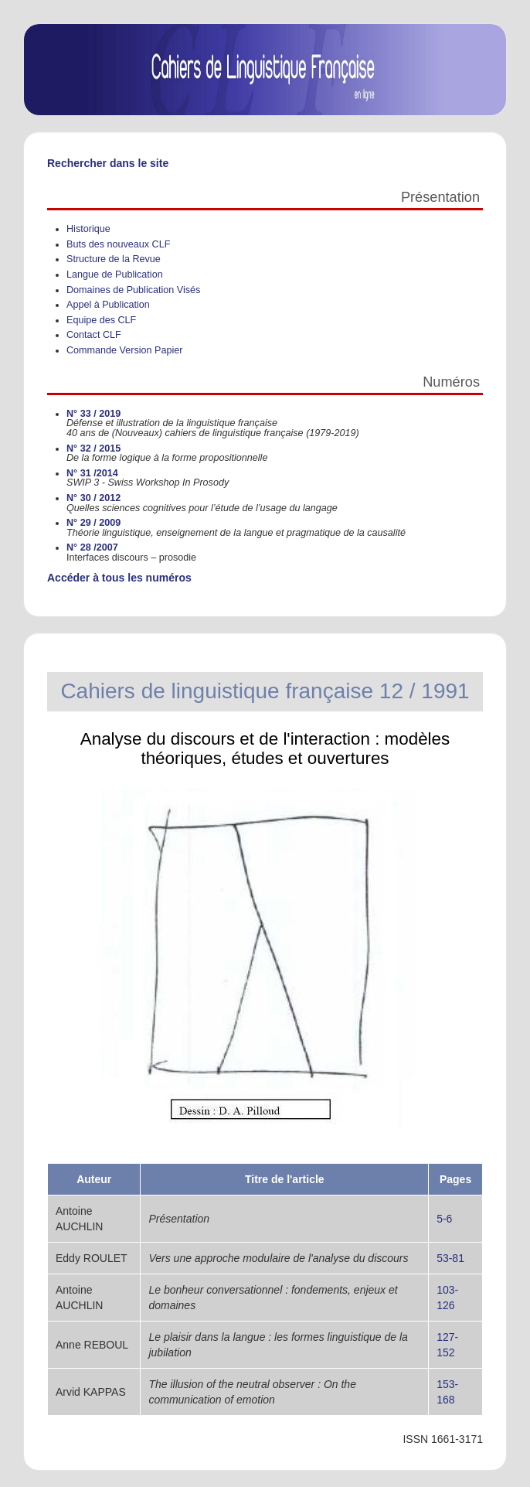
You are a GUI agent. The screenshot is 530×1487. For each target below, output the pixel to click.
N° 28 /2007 (92, 547)
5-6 (444, 1218)
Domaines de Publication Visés (133, 290)
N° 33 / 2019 (93, 413)
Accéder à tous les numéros (119, 577)
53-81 (450, 1258)
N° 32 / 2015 (93, 448)
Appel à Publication (108, 304)
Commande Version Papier (124, 350)
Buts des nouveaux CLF (118, 244)
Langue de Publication (114, 274)
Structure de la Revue (113, 259)
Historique (88, 228)
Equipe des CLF (101, 320)
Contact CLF (93, 334)
